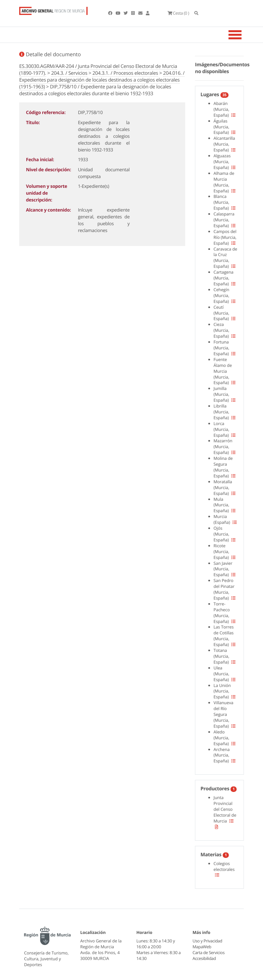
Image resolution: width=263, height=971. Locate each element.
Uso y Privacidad (207, 941)
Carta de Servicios (208, 952)
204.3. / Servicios (69, 73)
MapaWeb (202, 947)
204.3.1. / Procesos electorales (125, 73)
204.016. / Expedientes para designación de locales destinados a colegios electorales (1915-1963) (102, 80)
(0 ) (178, 13)
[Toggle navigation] (243, 35)
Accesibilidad (204, 958)
